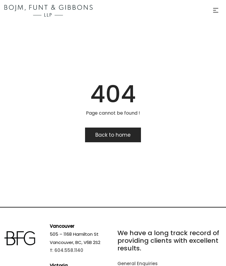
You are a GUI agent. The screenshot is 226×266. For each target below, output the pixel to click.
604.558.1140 (68, 250)
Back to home (113, 134)
